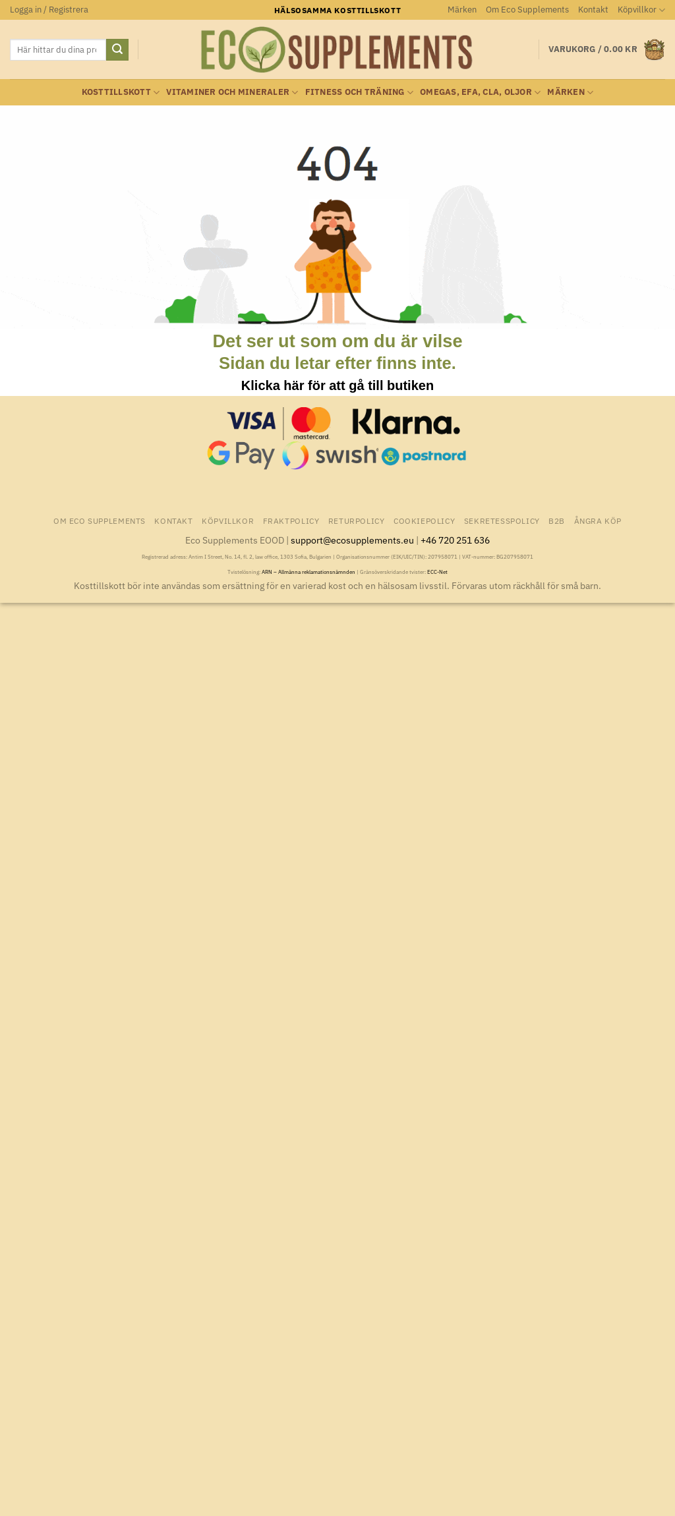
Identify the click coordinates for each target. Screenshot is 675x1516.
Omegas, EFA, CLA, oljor (480, 92)
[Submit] (117, 50)
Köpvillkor (641, 10)
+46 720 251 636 (455, 540)
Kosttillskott (121, 92)
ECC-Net (437, 572)
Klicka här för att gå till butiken (337, 385)
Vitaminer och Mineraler (232, 92)
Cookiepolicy (424, 520)
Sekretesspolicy (502, 520)
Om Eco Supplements (527, 9)
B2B (556, 520)
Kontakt (593, 9)
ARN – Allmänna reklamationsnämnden (308, 572)
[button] (49, 10)
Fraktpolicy (291, 520)
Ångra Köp (598, 520)
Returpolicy (356, 520)
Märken (462, 9)
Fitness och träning (359, 92)
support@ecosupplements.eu (352, 540)
